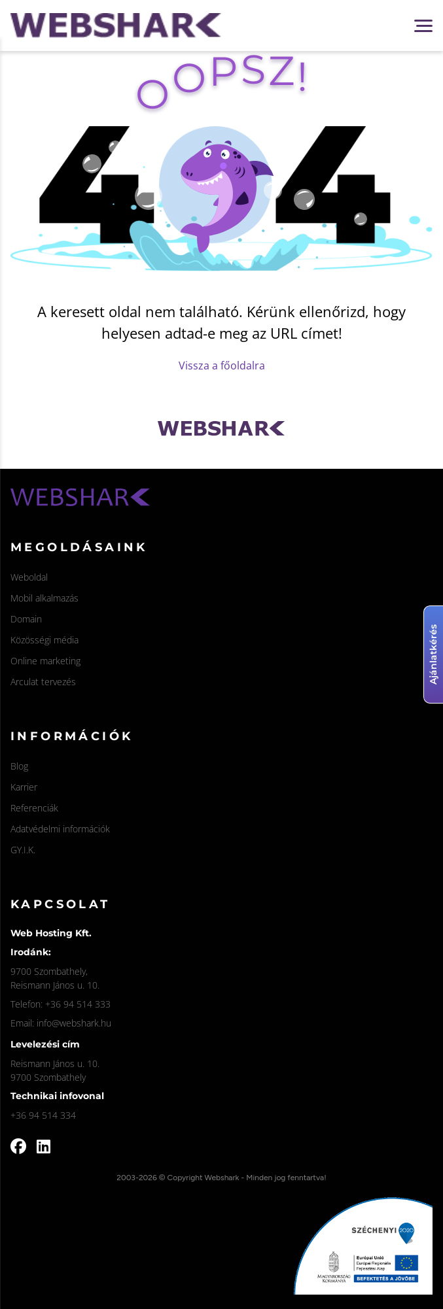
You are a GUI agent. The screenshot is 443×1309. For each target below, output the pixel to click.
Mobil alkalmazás (44, 598)
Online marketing (45, 660)
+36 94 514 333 (78, 1004)
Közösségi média (44, 640)
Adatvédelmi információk (60, 829)
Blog (19, 766)
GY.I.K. (22, 849)
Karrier (23, 787)
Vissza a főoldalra (222, 365)
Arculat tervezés (43, 681)
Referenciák (34, 808)
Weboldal (29, 577)
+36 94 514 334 (43, 1115)
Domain (26, 619)
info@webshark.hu (74, 1023)
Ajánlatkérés (433, 654)
